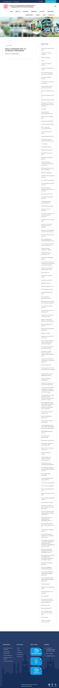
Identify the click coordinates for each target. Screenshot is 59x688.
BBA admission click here (46, 192)
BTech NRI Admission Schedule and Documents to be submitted (47, 162)
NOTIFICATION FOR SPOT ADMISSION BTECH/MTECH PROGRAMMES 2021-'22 (47, 549)
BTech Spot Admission (46, 363)
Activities (33, 11)
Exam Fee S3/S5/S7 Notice (47, 501)
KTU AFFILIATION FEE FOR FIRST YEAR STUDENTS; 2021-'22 (47, 524)
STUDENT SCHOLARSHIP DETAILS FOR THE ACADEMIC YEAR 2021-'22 (47, 534)
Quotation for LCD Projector (47, 119)
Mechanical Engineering (8, 659)
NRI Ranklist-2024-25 (46, 281)
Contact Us (51, 14)
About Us (11, 11)
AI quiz (42, 59)
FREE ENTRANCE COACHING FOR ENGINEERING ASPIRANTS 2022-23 (47, 468)
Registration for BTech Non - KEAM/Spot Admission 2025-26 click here (47, 103)
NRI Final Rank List (45, 271)
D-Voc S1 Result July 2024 (47, 288)
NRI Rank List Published (46, 171)
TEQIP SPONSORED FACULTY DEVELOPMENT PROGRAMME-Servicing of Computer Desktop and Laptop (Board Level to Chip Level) (47, 404)
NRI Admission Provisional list (47, 439)
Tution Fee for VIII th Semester (48, 481)
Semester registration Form (47, 285)
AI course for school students (47, 179)
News (7, 27)
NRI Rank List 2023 (45, 331)
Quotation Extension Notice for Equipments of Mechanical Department (47, 359)
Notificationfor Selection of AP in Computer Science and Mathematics (47, 506)
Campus (39, 14)
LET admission (44, 142)
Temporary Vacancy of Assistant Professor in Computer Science (46, 457)
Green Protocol (44, 616)
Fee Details (43, 107)
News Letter (19, 655)
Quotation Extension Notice (47, 204)
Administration (50, 11)
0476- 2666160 (16, 1)
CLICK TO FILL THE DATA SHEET (12, 52)
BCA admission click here (46, 278)
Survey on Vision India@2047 (47, 484)
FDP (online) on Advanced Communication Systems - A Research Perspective (47, 599)
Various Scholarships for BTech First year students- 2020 (47, 611)
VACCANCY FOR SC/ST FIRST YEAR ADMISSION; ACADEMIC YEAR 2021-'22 (47, 512)
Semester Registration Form (47, 135)
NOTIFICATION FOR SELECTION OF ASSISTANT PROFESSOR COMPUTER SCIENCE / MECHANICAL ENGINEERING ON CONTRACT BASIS (48, 542)
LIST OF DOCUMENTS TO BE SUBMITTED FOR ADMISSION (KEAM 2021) (47, 578)
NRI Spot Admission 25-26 (47, 148)
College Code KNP (50, 1)
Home (5, 11)
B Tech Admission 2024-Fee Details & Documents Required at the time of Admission (48, 262)
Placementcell (20, 653)
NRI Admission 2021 (45, 603)
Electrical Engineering (8, 654)
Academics (17, 11)
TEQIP (44, 14)
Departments (41, 11)
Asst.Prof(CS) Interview (46, 145)
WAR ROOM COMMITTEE (46, 607)
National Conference (45, 56)
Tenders (19, 648)
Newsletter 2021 (44, 594)
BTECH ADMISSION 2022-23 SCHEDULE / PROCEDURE (15, 48)
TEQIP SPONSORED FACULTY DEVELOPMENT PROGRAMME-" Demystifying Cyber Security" (47, 426)
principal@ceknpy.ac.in (8, 1)
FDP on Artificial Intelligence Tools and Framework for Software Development (47, 341)
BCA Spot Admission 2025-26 (47, 98)
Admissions (25, 11)
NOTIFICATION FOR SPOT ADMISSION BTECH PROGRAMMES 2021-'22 (46, 518)
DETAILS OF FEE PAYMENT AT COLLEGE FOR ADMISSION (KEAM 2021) (47, 572)
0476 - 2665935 (49, 652)
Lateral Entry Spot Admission (47, 122)
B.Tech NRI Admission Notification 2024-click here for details (47, 188)
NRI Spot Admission (45, 582)
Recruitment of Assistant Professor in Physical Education (46, 224)
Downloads (41, 1)
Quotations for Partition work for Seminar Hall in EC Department (47, 214)
